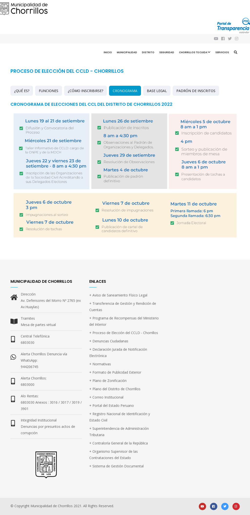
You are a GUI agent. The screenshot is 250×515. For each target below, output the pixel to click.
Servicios (222, 52)
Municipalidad (127, 52)
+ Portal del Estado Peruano (111, 405)
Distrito (148, 52)
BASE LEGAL (157, 90)
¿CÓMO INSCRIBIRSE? (85, 90)
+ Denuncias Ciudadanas (108, 341)
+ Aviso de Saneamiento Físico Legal (118, 295)
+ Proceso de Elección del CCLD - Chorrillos (123, 332)
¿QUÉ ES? (21, 90)
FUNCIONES (48, 90)
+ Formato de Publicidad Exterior (115, 372)
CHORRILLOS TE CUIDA (194, 53)
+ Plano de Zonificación (108, 380)
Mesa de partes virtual (38, 324)
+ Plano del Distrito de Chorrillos (114, 389)
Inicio (108, 52)
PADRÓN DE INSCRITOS (195, 90)
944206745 (29, 366)
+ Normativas (100, 364)
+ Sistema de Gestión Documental (116, 466)
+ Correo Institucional (106, 397)
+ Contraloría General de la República (118, 443)
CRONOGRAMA (125, 90)
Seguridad (166, 52)
